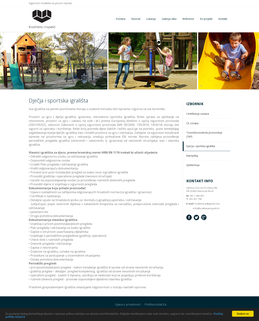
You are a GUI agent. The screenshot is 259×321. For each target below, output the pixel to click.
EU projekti (206, 19)
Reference (188, 19)
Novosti (135, 19)
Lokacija (151, 19)
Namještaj (192, 155)
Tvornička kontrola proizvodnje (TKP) (204, 134)
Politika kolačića (155, 304)
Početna (120, 19)
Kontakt (223, 19)
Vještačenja (192, 165)
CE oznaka (192, 123)
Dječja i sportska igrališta (200, 146)
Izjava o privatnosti (128, 304)
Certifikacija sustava (197, 113)
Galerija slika (169, 19)
